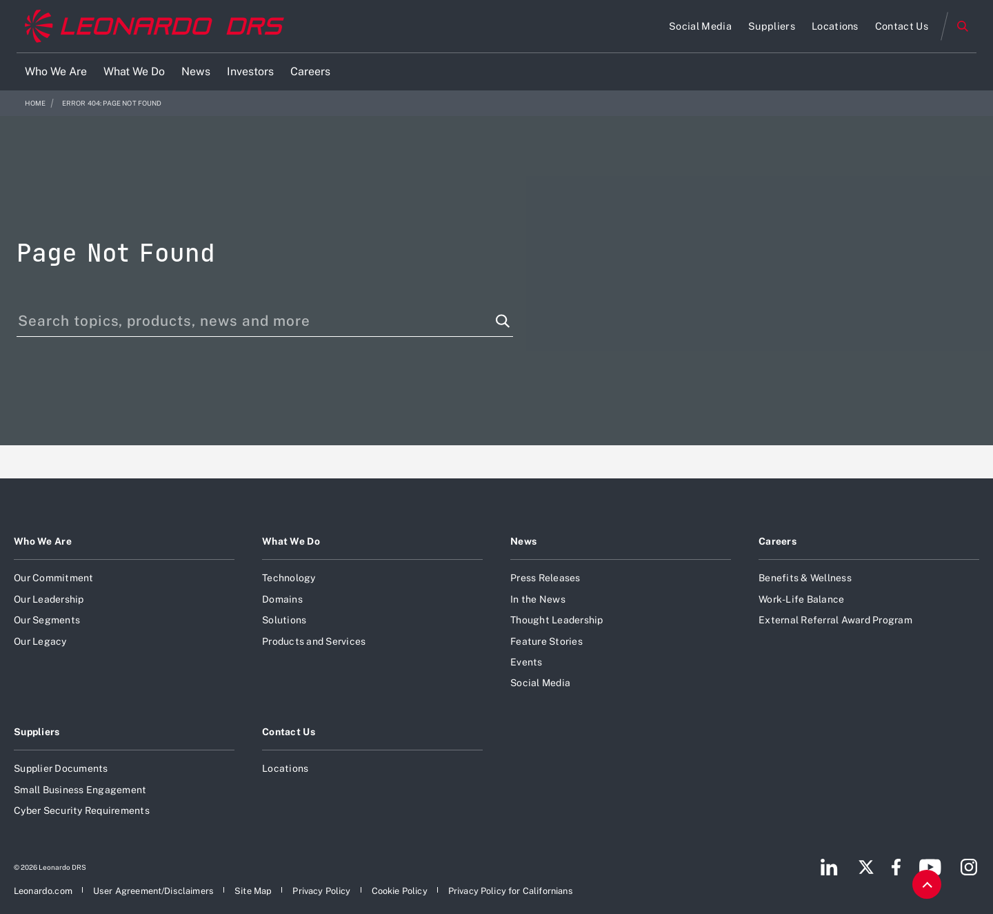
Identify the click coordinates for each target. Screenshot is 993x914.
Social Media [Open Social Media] (540, 682)
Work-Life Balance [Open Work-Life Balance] (801, 599)
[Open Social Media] (700, 26)
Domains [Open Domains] (282, 599)
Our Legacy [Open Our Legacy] (40, 641)
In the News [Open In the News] (537, 599)
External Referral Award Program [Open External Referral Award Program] (835, 619)
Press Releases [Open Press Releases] (545, 577)
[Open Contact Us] (901, 26)
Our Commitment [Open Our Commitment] (54, 577)
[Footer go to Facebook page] (896, 866)
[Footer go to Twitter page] (866, 866)
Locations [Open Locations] (285, 768)
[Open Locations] (835, 26)
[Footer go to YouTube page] (930, 866)
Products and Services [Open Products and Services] (313, 641)
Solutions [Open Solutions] (284, 619)
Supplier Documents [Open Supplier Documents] (61, 768)
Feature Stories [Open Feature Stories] (546, 641)
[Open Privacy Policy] (321, 891)
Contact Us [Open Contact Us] (288, 731)
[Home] (154, 26)
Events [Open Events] (526, 662)
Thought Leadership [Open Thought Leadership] (556, 619)
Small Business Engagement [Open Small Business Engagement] (80, 789)
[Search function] (502, 321)
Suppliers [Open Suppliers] (37, 731)
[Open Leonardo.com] (43, 891)
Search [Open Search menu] (962, 26)
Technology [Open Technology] (289, 577)
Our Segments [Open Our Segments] (47, 619)
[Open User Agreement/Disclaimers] (153, 891)
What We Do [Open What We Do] (291, 541)
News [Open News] (523, 541)
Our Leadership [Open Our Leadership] (49, 599)
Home (35, 103)
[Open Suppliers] (771, 26)
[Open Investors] (250, 72)
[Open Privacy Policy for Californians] (510, 891)
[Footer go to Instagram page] (969, 866)
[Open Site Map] (253, 891)
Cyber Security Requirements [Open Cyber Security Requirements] (82, 810)
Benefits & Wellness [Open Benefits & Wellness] (805, 577)
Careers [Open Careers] (777, 541)
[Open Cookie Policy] (400, 891)
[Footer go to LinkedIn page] (829, 866)
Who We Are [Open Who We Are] (43, 541)
